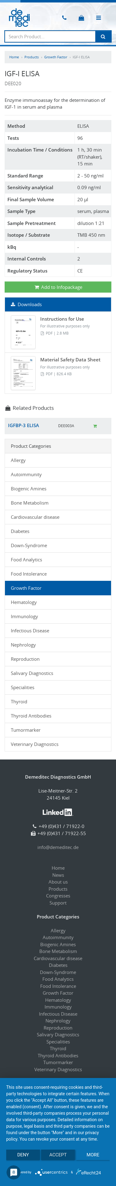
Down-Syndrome (29, 545)
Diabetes (20, 531)
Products (31, 57)
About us (58, 882)
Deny (23, 1155)
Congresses (58, 896)
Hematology (24, 602)
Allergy (18, 460)
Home (14, 57)
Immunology (24, 616)
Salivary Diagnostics (32, 673)
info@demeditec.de (58, 847)
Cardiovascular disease (35, 517)
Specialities (22, 687)
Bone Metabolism (30, 503)
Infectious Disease (30, 630)
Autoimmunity (26, 474)
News (58, 875)
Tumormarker (26, 730)
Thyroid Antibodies (31, 716)
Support (58, 903)
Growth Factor (55, 57)
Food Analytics (26, 559)
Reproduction (25, 659)
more (93, 1155)
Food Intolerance (29, 574)
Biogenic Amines (28, 488)
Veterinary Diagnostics (34, 744)
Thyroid (19, 701)
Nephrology (23, 645)
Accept (58, 1155)
